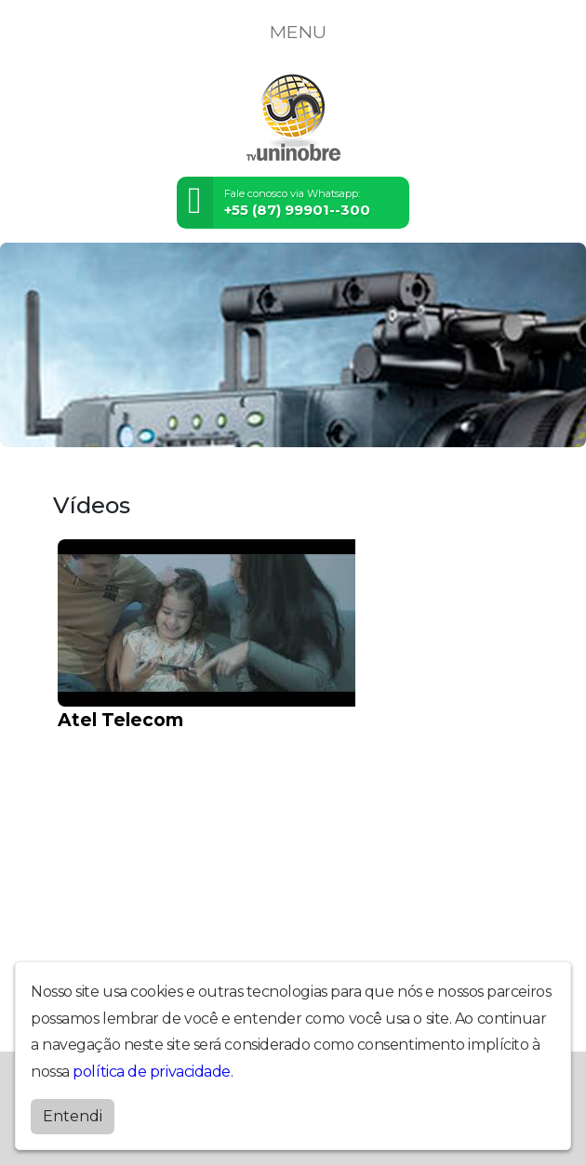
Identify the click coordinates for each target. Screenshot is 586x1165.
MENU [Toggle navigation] (293, 31)
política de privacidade (152, 1071)
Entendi (72, 1116)
